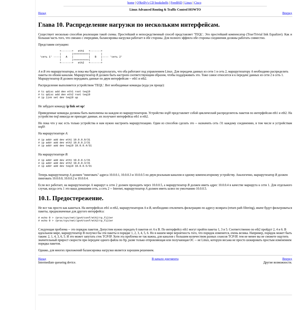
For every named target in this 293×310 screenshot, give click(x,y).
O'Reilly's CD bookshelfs (152, 2)
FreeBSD (176, 2)
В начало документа (165, 271)
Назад (42, 13)
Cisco (197, 2)
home (130, 2)
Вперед (287, 13)
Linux (188, 2)
